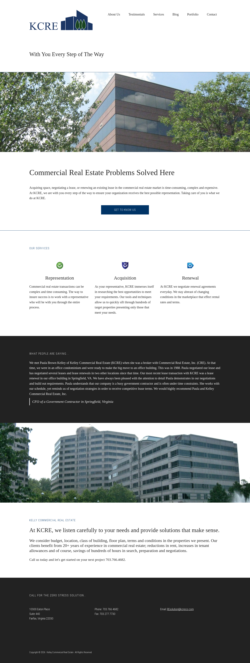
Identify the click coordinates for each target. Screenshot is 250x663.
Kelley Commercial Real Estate (61, 20)
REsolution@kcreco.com (180, 609)
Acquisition (125, 277)
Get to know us (125, 209)
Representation (59, 277)
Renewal (190, 277)
